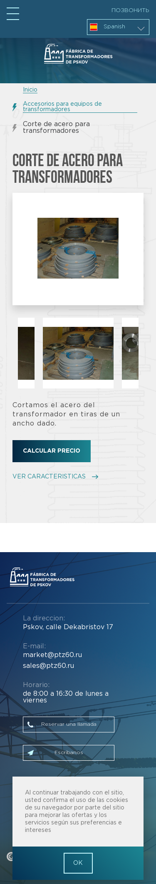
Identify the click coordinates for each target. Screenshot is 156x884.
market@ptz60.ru (52, 655)
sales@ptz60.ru (48, 666)
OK (78, 863)
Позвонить (130, 10)
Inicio (30, 89)
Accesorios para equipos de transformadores (62, 107)
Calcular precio (51, 450)
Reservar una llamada (69, 724)
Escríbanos (68, 752)
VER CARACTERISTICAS (49, 476)
